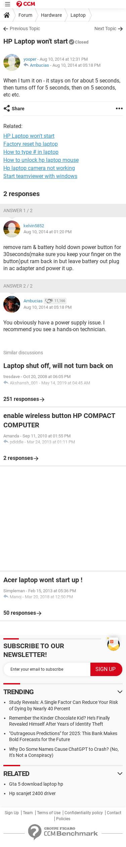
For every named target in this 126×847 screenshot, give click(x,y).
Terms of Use (48, 812)
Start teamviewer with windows (40, 176)
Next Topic (105, 28)
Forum (25, 15)
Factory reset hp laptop (30, 144)
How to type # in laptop (30, 152)
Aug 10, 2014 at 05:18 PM (76, 65)
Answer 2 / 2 (18, 286)
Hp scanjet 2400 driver (32, 793)
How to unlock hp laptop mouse (41, 160)
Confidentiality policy (84, 812)
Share (18, 108)
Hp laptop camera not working (39, 168)
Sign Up (12, 812)
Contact (114, 812)
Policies (63, 818)
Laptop (78, 15)
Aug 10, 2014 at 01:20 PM (48, 231)
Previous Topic (25, 28)
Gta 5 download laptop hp (36, 784)
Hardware (51, 15)
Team (28, 812)
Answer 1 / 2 (18, 210)
